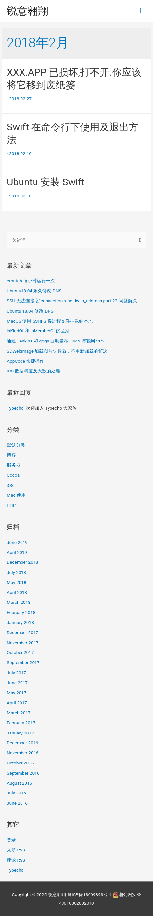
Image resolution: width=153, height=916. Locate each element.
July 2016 (16, 792)
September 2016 (23, 773)
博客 (11, 455)
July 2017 (16, 672)
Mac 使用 (16, 495)
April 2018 (17, 592)
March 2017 (19, 712)
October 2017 (20, 652)
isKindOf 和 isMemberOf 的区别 (38, 330)
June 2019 (17, 542)
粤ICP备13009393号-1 (89, 894)
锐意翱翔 (27, 11)
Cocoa (13, 475)
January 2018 (20, 622)
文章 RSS (16, 849)
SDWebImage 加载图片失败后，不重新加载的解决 (57, 351)
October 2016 (20, 762)
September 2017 (23, 662)
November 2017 (22, 642)
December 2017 (22, 632)
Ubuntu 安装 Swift (46, 182)
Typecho (15, 408)
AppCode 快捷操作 (25, 361)
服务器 (14, 465)
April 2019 (17, 552)
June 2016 (17, 803)
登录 (11, 840)
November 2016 (22, 752)
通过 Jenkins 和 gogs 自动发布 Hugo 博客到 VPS (55, 340)
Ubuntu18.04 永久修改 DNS (34, 290)
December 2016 (22, 742)
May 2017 (16, 692)
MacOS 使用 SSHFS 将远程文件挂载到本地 (50, 321)
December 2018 (22, 562)
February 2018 (21, 612)
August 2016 (19, 783)
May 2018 (16, 582)
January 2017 (20, 732)
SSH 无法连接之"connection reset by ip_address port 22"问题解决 (72, 300)
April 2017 (17, 702)
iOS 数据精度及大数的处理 (33, 370)
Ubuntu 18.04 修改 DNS (30, 310)
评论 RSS (16, 860)
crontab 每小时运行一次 (31, 280)
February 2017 (21, 722)
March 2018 (19, 602)
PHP (11, 505)
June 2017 (17, 682)
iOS (10, 485)
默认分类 (16, 445)
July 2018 (16, 572)
